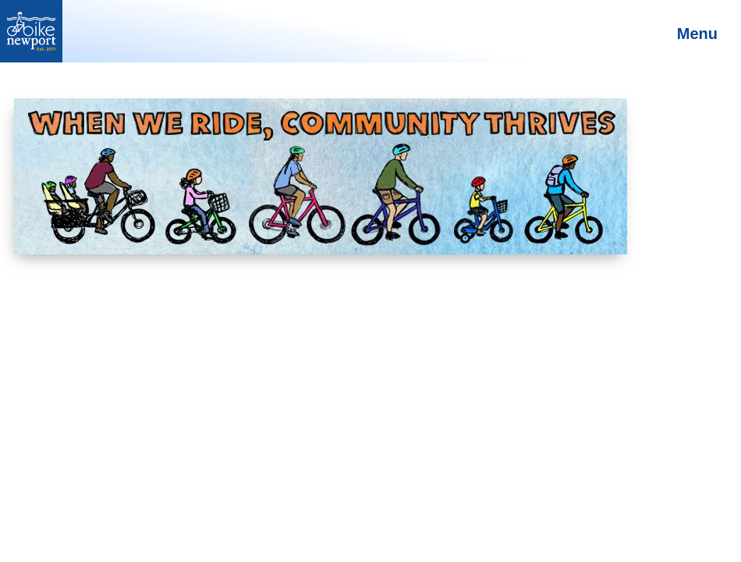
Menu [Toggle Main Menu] (697, 33)
